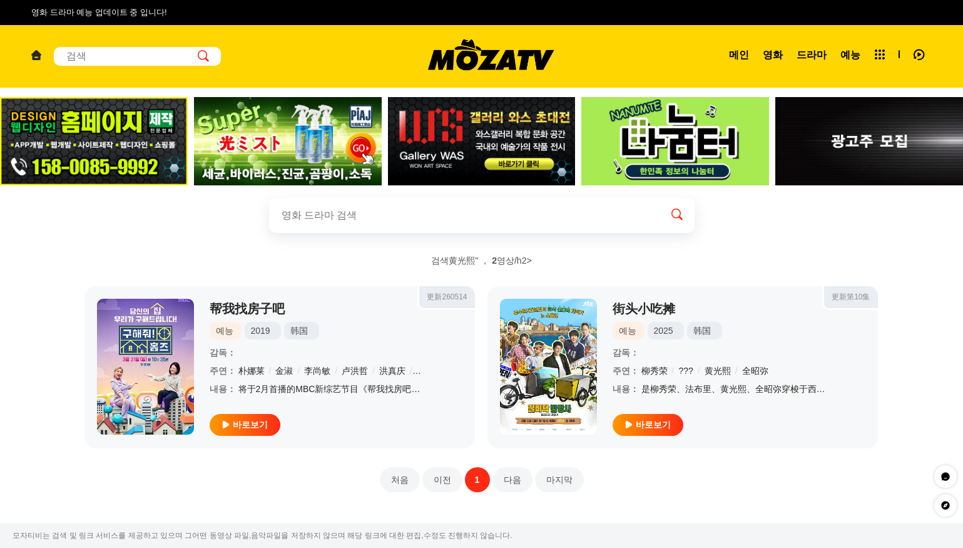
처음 (400, 480)
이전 (442, 480)
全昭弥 (755, 371)
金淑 (284, 371)
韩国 (299, 331)
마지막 (559, 480)
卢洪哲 (355, 371)
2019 (260, 331)
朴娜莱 (251, 371)
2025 (663, 331)
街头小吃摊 (644, 309)
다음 (512, 480)
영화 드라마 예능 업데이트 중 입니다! (99, 12)
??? (685, 371)
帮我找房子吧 (247, 309)
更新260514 (447, 296)
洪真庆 (392, 371)
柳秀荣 (654, 371)
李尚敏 (317, 371)
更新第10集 (851, 296)
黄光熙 (718, 371)
